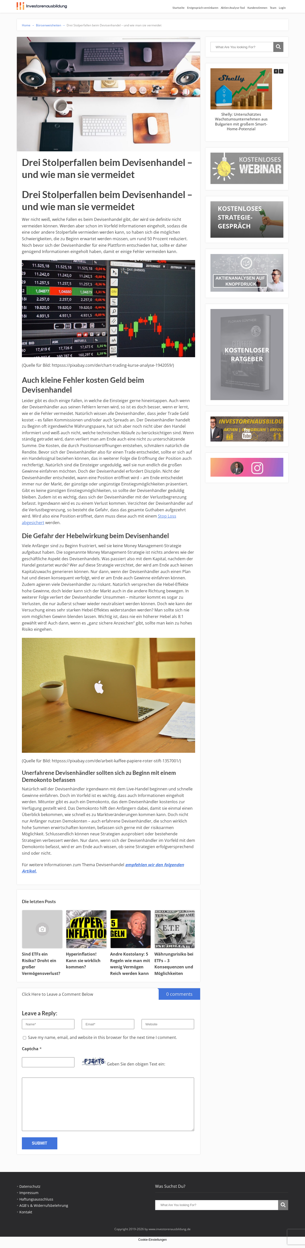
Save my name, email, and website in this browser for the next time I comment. (102, 1037)
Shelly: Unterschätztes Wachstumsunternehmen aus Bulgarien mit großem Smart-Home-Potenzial (241, 122)
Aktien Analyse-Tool (233, 7)
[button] (281, 71)
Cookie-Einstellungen (152, 1239)
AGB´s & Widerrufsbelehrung (43, 1205)
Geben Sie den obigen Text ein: (136, 1064)
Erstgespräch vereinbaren (202, 7)
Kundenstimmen (257, 7)
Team (273, 7)
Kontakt (25, 1212)
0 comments (176, 992)
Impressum (28, 1192)
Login (282, 7)
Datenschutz (29, 1186)
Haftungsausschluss (36, 1199)
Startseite (178, 7)
